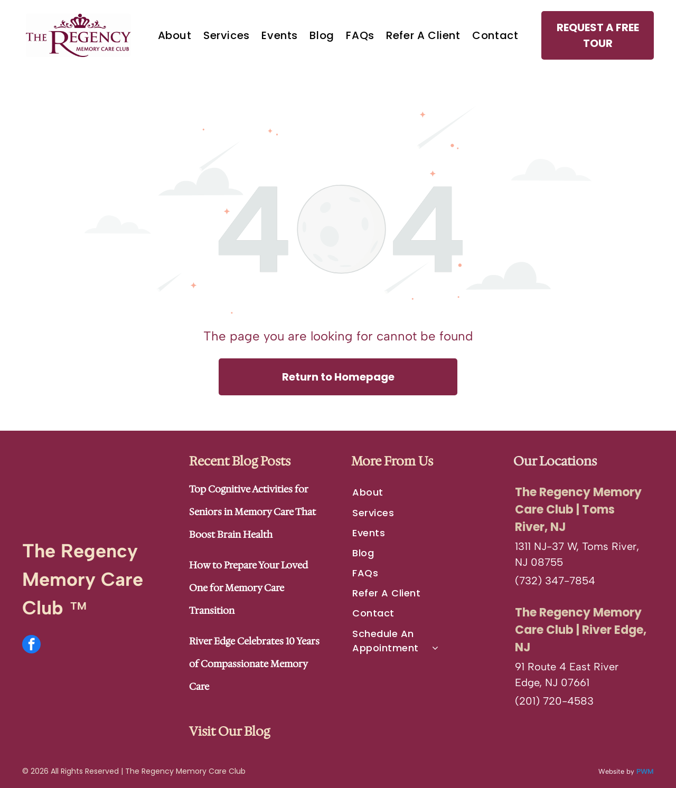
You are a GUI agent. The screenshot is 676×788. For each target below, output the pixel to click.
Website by (616, 771)
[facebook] (31, 645)
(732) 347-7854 (555, 580)
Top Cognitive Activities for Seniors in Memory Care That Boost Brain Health (252, 512)
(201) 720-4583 (554, 701)
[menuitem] (175, 35)
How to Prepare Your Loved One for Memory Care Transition (248, 588)
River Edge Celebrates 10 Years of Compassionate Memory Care (254, 664)
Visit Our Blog (229, 731)
